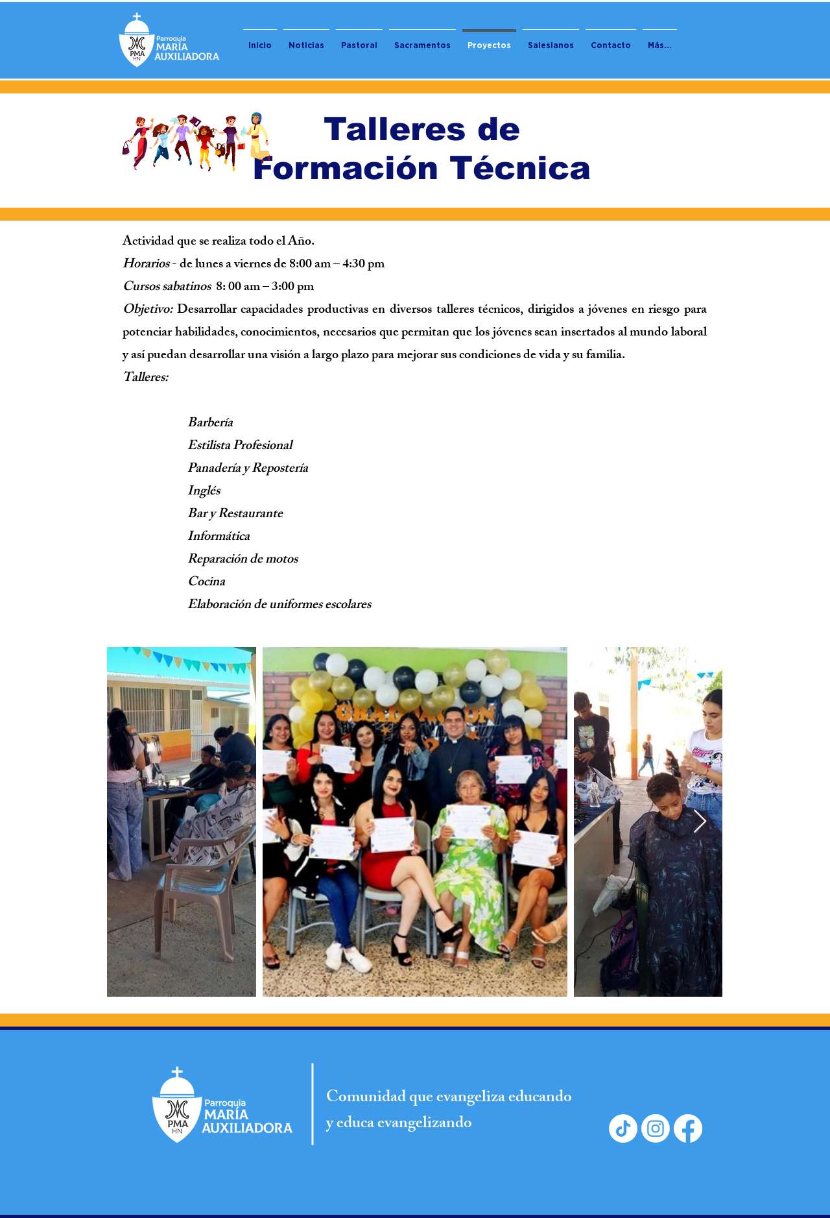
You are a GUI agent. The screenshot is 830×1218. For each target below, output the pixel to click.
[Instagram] (655, 1128)
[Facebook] (688, 1128)
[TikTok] (623, 1128)
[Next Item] (700, 821)
